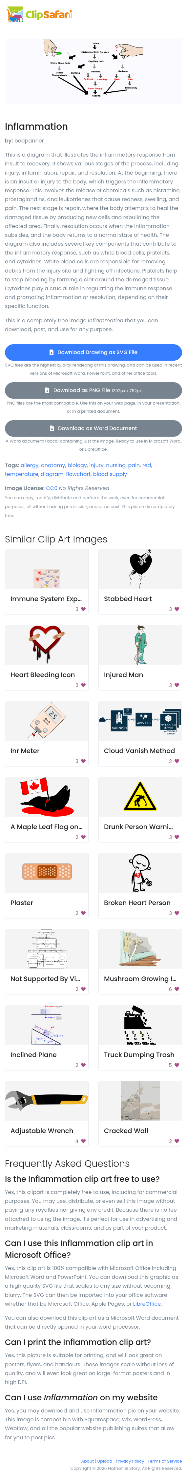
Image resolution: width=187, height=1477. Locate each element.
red (146, 465)
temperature (21, 474)
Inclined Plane (33, 1054)
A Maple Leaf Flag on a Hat (54, 826)
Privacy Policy (130, 1461)
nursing (116, 465)
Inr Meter (25, 750)
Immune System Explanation (57, 598)
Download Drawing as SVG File (93, 352)
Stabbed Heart (128, 598)
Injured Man (123, 674)
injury (96, 465)
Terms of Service (165, 1461)
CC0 (52, 488)
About (87, 1461)
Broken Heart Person (137, 902)
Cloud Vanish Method (139, 750)
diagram (52, 474)
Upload (105, 1461)
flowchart (78, 474)
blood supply (110, 474)
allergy (29, 465)
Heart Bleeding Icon (42, 674)
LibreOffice (147, 1304)
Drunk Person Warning (140, 826)
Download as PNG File (93, 390)
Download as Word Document (93, 428)
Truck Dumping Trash (139, 1054)
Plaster (21, 902)
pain (134, 465)
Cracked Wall (126, 1130)
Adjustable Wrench (41, 1130)
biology (77, 465)
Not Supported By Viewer (51, 978)
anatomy (53, 465)
